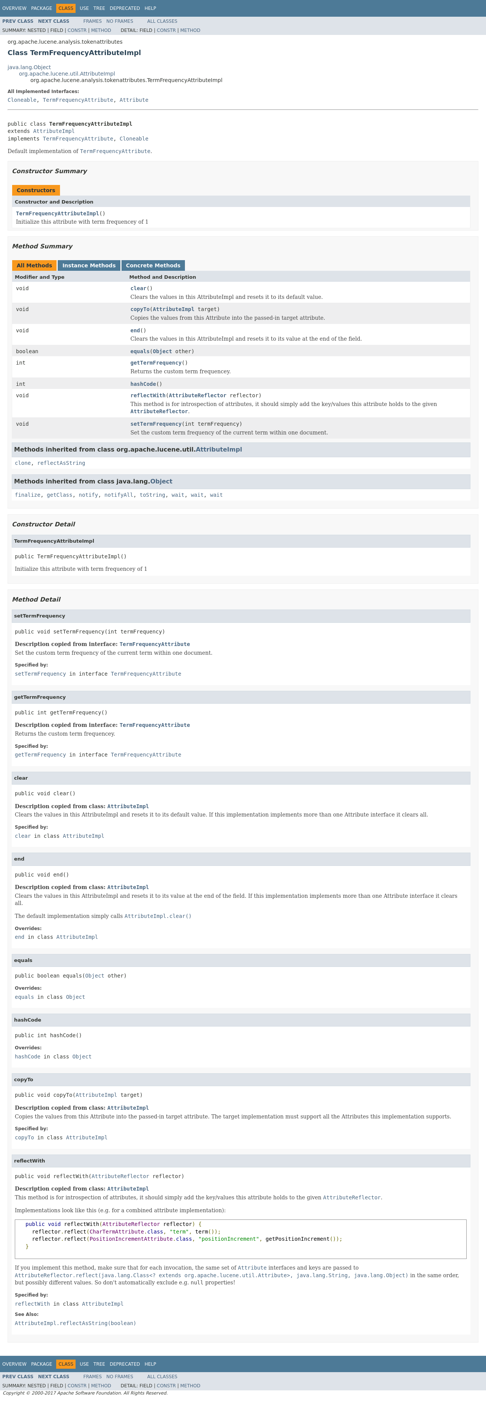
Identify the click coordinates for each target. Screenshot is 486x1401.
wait (178, 495)
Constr (77, 30)
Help (150, 8)
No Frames (119, 21)
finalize (27, 495)
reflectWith (148, 395)
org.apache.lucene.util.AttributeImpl (67, 74)
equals (140, 351)
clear (139, 288)
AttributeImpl (54, 131)
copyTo (140, 309)
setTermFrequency (156, 424)
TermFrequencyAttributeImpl (57, 213)
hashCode (143, 384)
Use (84, 8)
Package (41, 8)
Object (162, 351)
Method (101, 30)
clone (23, 463)
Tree (99, 8)
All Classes (162, 21)
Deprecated (125, 8)
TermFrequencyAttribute (78, 100)
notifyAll (118, 495)
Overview (14, 8)
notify (88, 495)
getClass (59, 495)
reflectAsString (61, 463)
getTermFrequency (156, 363)
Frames (93, 21)
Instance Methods (88, 265)
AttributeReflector (198, 395)
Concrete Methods (153, 265)
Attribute (134, 100)
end (135, 330)
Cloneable (22, 100)
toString (152, 495)
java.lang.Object (29, 67)
